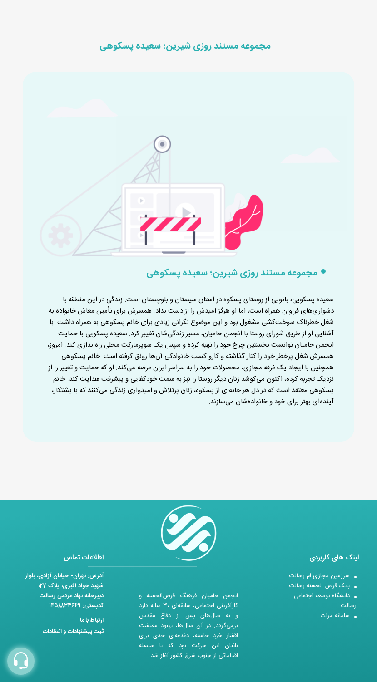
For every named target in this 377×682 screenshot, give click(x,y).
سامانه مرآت (335, 616)
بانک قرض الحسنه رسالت (319, 586)
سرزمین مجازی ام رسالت (319, 576)
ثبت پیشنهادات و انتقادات (73, 632)
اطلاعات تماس (84, 558)
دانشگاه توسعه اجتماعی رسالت (325, 601)
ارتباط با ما (92, 620)
